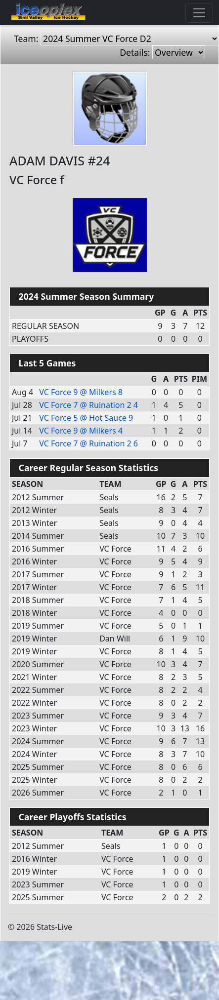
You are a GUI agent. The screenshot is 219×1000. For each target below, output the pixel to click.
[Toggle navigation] (199, 13)
